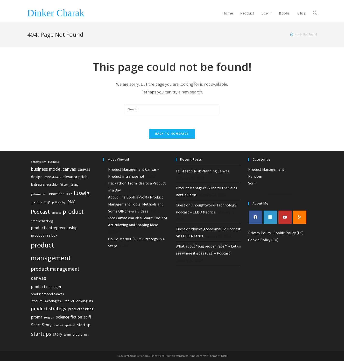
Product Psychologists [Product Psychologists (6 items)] (46, 301)
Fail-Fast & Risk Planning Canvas (202, 171)
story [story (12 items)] (57, 334)
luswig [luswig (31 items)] (82, 193)
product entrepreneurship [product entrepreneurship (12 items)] (54, 227)
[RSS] (299, 217)
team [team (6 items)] (67, 335)
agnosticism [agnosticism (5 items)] (38, 161)
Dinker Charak (55, 12)
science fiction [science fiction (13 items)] (69, 317)
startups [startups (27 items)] (41, 333)
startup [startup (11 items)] (83, 324)
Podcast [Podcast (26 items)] (40, 211)
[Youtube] (285, 217)
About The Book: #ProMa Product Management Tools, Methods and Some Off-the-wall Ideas (135, 204)
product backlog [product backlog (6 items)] (42, 221)
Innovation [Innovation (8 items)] (56, 193)
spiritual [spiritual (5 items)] (70, 325)
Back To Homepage (172, 134)
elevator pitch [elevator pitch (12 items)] (75, 176)
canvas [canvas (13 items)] (84, 169)
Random (255, 176)
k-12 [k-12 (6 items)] (69, 194)
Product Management (266, 169)
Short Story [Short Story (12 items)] (41, 324)
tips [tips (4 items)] (86, 334)
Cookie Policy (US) (288, 232)
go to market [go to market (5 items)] (38, 194)
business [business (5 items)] (53, 161)
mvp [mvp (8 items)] (47, 202)
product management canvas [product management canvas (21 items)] (55, 274)
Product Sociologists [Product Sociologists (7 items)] (78, 301)
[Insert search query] (172, 109)
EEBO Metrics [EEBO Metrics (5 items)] (52, 177)
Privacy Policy (259, 232)
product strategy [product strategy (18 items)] (48, 308)
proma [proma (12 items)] (36, 317)
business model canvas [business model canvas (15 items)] (53, 169)
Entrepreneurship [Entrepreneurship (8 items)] (44, 184)
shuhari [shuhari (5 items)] (58, 325)
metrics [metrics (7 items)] (36, 202)
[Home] (291, 34)
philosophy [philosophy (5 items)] (58, 202)
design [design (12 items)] (36, 176)
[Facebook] (255, 217)
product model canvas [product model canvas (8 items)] (47, 294)
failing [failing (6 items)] (74, 185)
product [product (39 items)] (73, 211)
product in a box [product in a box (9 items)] (44, 235)
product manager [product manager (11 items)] (46, 286)
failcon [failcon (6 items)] (64, 185)
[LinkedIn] (270, 217)
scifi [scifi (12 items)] (87, 317)
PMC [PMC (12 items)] (71, 202)
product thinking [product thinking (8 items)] (80, 309)
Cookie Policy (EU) (263, 239)
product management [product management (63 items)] (51, 251)
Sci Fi (252, 183)
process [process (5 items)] (56, 212)
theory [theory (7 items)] (77, 334)
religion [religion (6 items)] (49, 317)
